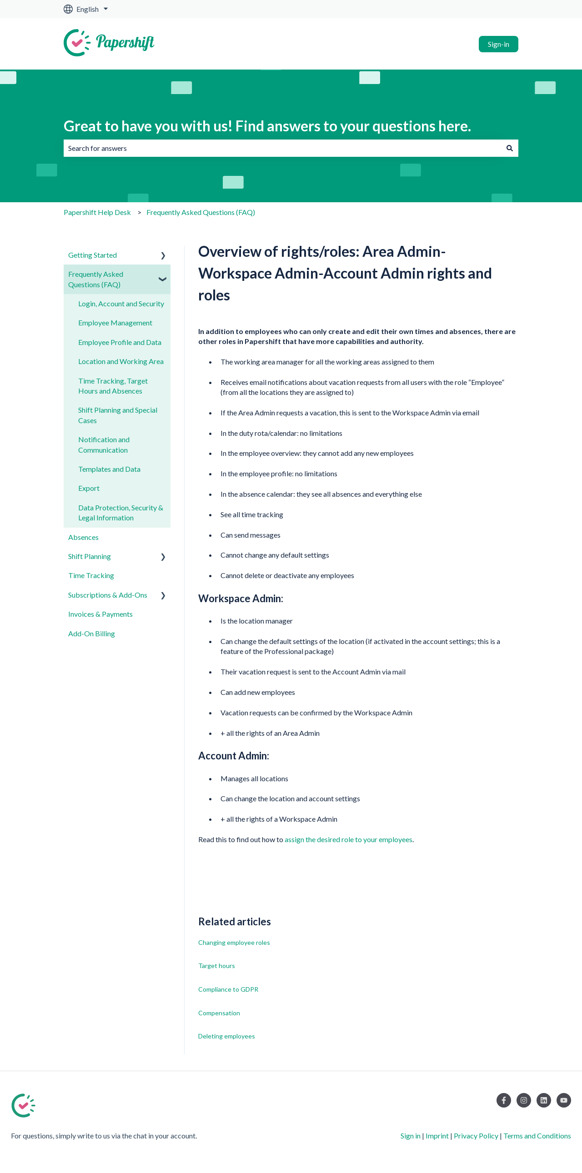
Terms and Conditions (537, 1135)
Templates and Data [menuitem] (109, 468)
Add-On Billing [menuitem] (91, 633)
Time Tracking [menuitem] (91, 575)
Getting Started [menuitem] (92, 254)
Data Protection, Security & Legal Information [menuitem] (120, 512)
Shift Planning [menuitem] (89, 556)
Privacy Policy (476, 1135)
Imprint (437, 1135)
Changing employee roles (234, 942)
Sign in (411, 1135)
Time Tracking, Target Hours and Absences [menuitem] (113, 385)
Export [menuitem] (89, 488)
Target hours (216, 965)
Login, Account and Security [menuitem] (121, 303)
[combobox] (282, 148)
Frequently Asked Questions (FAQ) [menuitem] (95, 279)
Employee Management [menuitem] (115, 322)
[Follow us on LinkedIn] (544, 1100)
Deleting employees (226, 1036)
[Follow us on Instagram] (524, 1100)
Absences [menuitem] (83, 537)
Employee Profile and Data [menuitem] (119, 342)
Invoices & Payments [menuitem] (100, 613)
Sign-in (498, 44)
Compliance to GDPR (228, 989)
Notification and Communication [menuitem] (104, 444)
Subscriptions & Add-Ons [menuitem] (107, 594)
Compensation (219, 1013)
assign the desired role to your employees (348, 839)
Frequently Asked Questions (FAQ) (200, 212)
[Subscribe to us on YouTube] (564, 1100)
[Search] (509, 148)
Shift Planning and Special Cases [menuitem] (117, 414)
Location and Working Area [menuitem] (121, 361)
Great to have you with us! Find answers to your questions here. (267, 126)
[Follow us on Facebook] (504, 1100)
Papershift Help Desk (97, 212)
